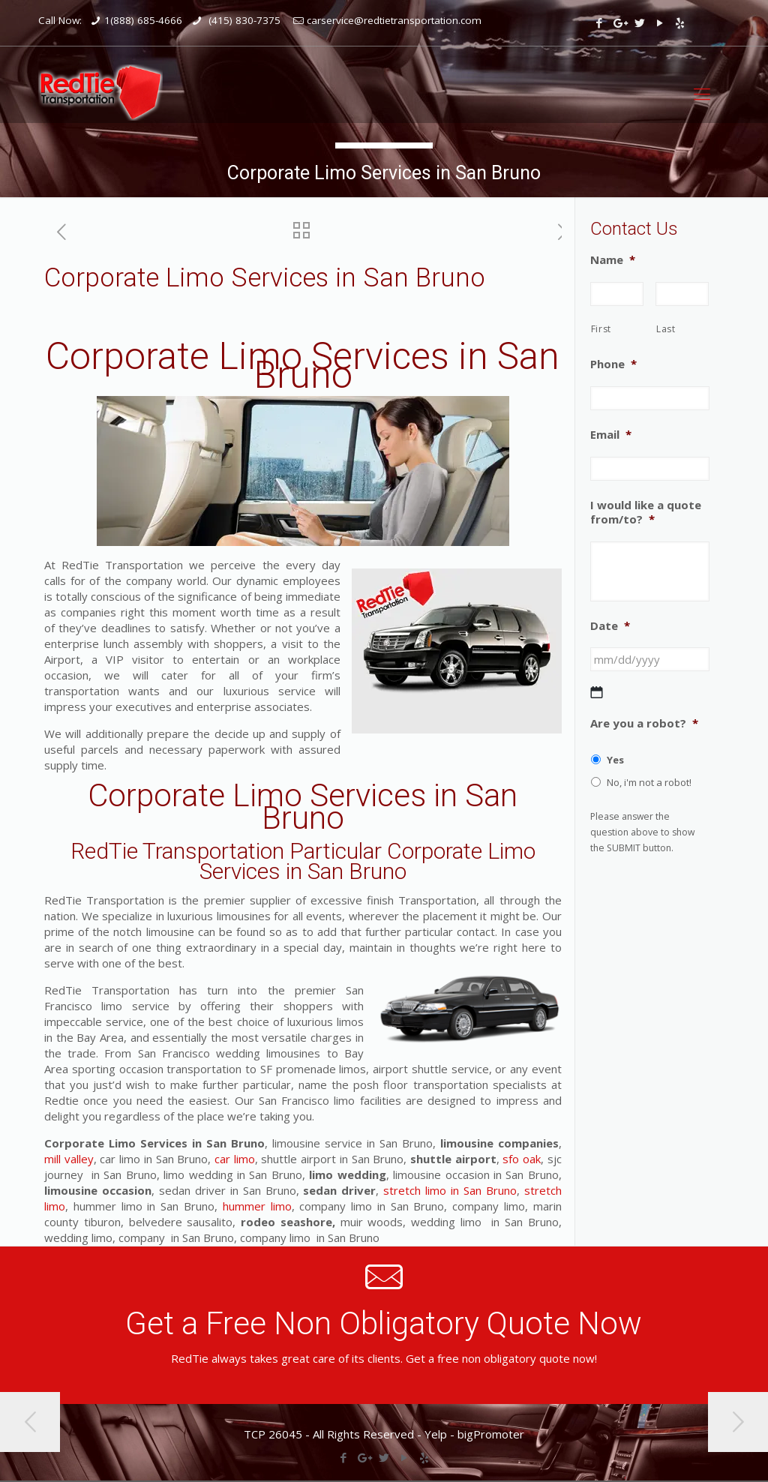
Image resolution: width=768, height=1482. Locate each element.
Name (612, 260)
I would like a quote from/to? (645, 512)
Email (611, 435)
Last (666, 328)
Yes (615, 759)
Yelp (435, 1434)
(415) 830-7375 (243, 20)
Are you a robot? (644, 723)
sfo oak (520, 1158)
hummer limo (257, 1206)
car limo (234, 1158)
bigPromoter (491, 1434)
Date (610, 626)
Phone (613, 364)
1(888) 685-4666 (143, 20)
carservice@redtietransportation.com (394, 20)
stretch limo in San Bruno (450, 1190)
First (601, 328)
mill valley (69, 1158)
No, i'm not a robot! (649, 782)
